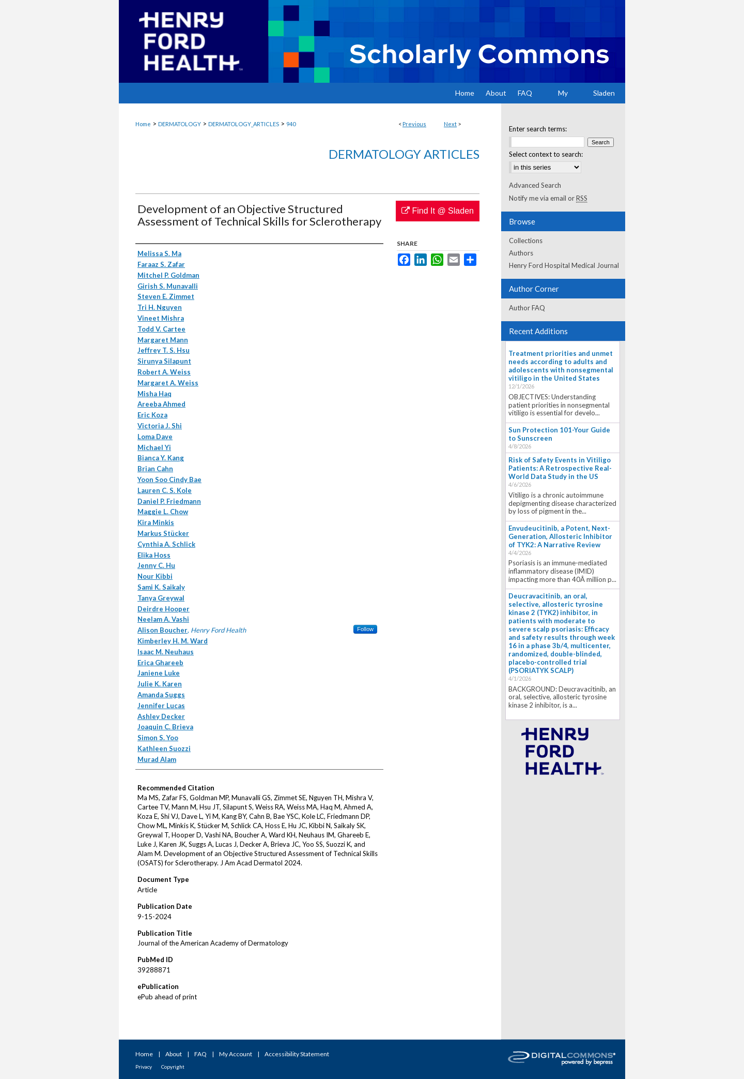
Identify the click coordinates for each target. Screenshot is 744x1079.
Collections (525, 240)
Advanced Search (535, 185)
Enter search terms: (538, 129)
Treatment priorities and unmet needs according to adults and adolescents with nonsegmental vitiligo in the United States (560, 365)
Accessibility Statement (297, 1054)
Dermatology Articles (404, 153)
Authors (521, 253)
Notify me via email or (548, 198)
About (173, 1054)
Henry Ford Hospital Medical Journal (564, 265)
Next (450, 124)
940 (291, 124)
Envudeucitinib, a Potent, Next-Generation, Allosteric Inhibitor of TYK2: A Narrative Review (560, 536)
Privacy (143, 1066)
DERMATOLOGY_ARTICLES (243, 124)
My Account (235, 1054)
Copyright (172, 1066)
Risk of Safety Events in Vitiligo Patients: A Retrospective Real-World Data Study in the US (560, 468)
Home (143, 124)
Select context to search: (546, 154)
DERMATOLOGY (179, 124)
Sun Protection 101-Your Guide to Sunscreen (559, 434)
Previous (414, 124)
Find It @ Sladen (437, 210)
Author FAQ (527, 308)
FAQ (200, 1054)
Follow (365, 629)
